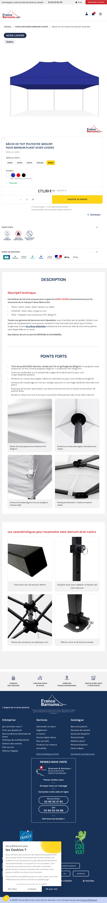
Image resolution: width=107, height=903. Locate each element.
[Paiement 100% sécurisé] (13, 678)
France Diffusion (88, 900)
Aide (79, 2)
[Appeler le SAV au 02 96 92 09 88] (53, 809)
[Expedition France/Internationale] (67, 678)
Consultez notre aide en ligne (53, 791)
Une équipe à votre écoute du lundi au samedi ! (23, 2)
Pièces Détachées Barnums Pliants (31, 27)
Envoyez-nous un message (53, 785)
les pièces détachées (36, 326)
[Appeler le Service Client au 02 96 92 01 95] (53, 800)
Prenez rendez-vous (53, 779)
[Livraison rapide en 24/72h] (40, 678)
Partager (93, 215)
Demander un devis (96, 2)
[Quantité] (27, 199)
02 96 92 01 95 (55, 2)
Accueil (7, 27)
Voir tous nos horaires (52, 818)
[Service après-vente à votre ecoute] (93, 678)
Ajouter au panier (77, 199)
